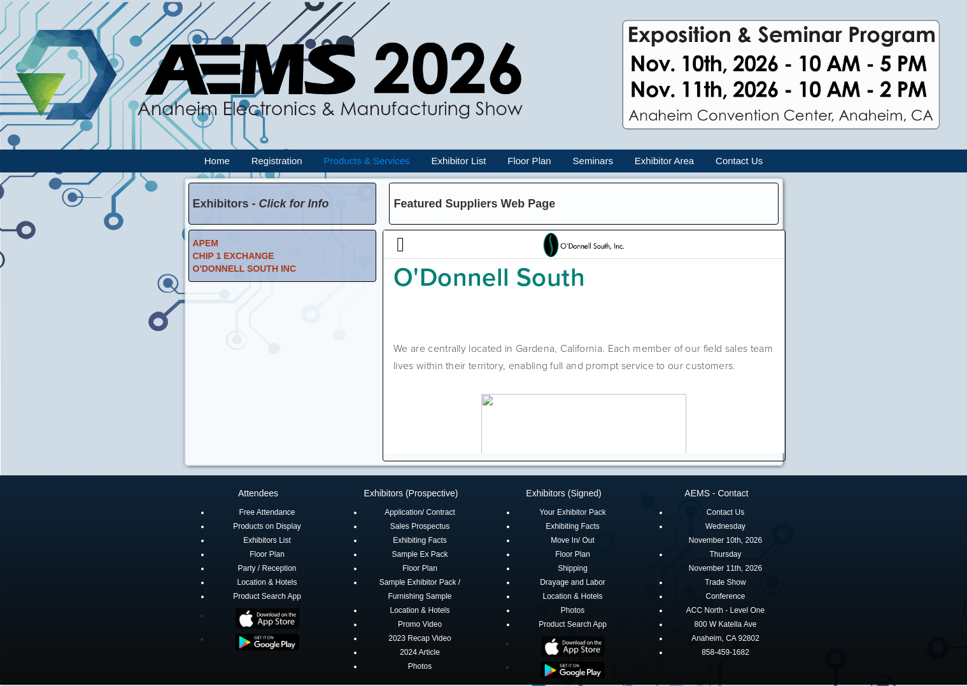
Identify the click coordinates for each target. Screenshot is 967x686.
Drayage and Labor (572, 582)
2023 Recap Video (419, 638)
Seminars (593, 160)
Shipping (573, 568)
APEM (205, 243)
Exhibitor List (459, 160)
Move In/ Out (573, 540)
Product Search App (267, 596)
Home (217, 160)
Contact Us (739, 160)
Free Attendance (267, 512)
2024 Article (420, 652)
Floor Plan (529, 160)
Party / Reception (266, 568)
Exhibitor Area (664, 160)
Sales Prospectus (419, 526)
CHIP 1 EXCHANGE (233, 256)
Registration (276, 160)
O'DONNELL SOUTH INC (245, 268)
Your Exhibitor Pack (572, 512)
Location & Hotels (267, 582)
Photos (420, 666)
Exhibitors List (267, 540)
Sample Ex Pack (420, 554)
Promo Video (420, 624)
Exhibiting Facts (420, 540)
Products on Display (267, 526)
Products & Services (367, 160)
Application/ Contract (420, 512)
